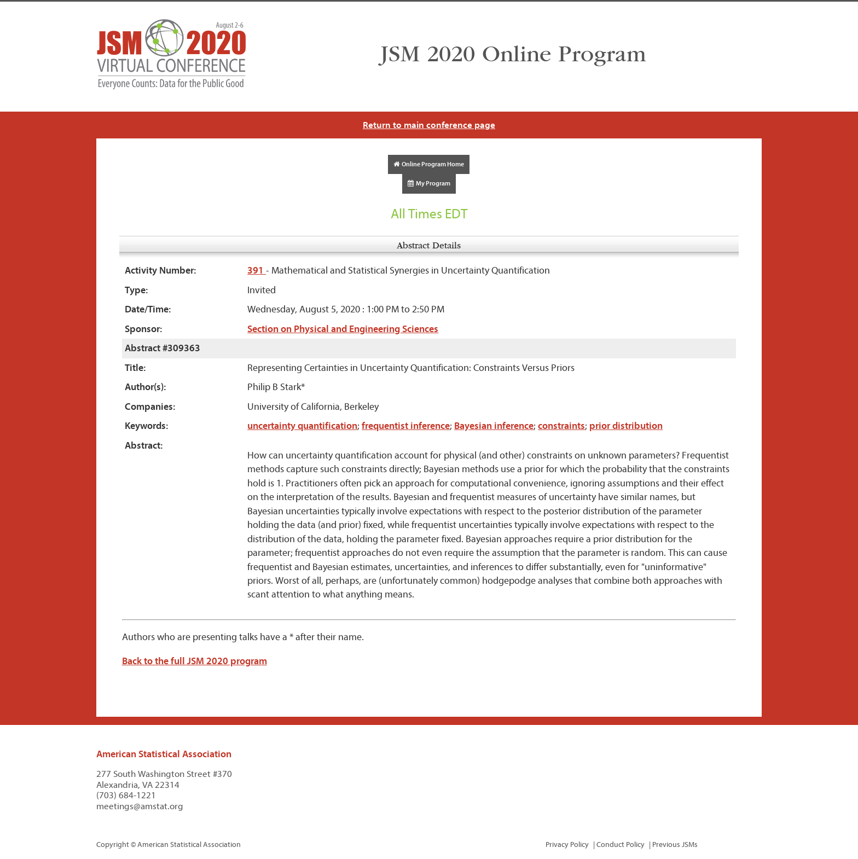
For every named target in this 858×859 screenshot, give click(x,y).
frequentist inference (406, 426)
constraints (561, 426)
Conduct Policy (620, 844)
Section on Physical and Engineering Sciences (342, 329)
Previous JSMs (675, 844)
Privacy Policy (567, 844)
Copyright (112, 844)
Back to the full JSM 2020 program (194, 661)
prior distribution (626, 426)
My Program (429, 183)
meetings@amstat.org (139, 806)
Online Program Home (428, 164)
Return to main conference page (429, 125)
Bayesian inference (494, 426)
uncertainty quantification (302, 426)
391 (256, 270)
